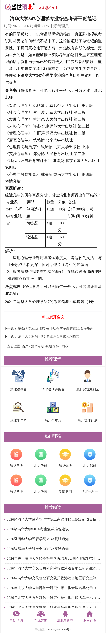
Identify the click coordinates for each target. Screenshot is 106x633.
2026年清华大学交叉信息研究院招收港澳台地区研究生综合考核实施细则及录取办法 (54, 578)
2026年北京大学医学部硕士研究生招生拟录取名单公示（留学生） (54, 588)
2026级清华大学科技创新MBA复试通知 (38, 549)
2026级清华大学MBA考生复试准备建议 (38, 529)
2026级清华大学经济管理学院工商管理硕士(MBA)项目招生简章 (54, 519)
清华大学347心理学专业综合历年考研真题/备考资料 (55, 329)
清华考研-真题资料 (45, 346)
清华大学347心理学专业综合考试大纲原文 (48, 336)
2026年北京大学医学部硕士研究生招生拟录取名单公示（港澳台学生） (54, 598)
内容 (65, 346)
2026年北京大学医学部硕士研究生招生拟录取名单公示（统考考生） (54, 607)
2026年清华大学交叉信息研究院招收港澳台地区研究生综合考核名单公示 (54, 568)
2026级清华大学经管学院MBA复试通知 (38, 539)
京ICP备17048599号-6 (59, 629)
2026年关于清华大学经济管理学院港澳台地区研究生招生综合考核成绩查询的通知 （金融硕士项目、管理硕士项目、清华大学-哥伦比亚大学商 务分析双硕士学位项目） (54, 559)
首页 (25, 346)
